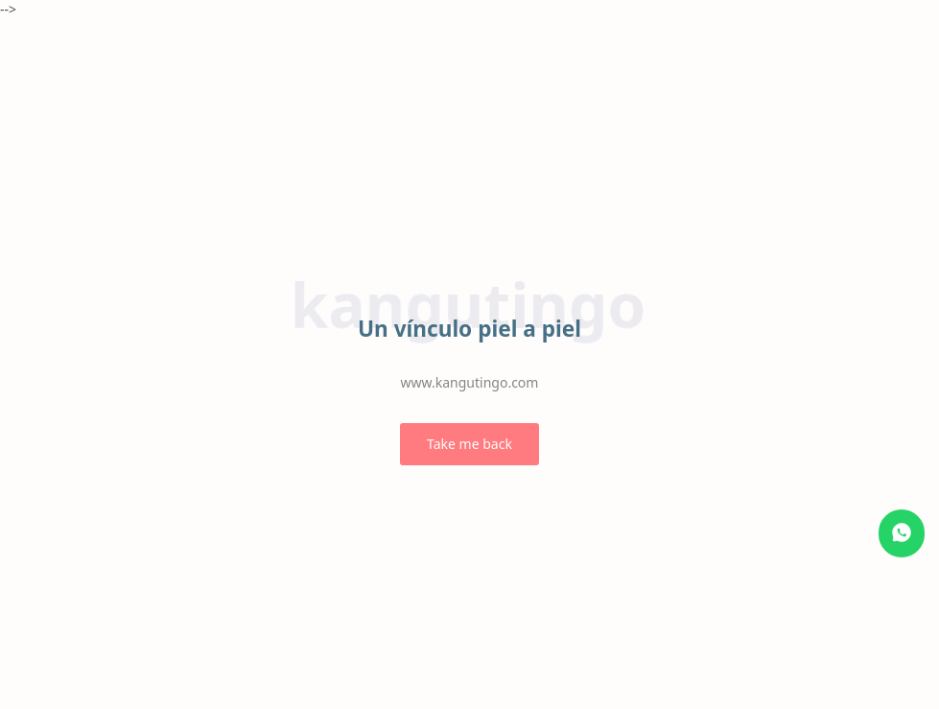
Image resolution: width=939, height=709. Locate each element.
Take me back (469, 444)
